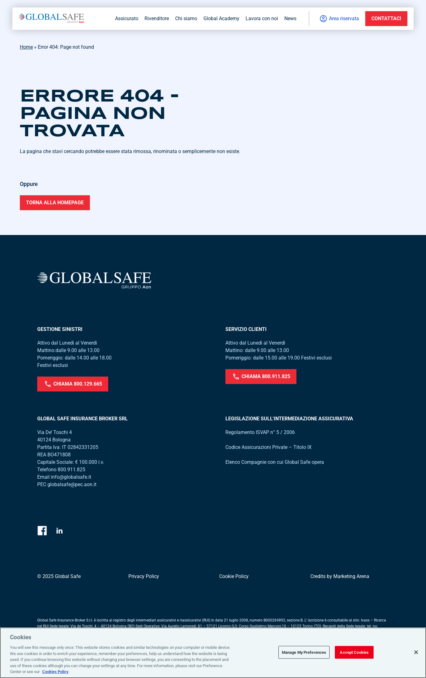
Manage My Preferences (304, 652)
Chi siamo (186, 18)
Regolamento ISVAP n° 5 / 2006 (260, 432)
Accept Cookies (354, 652)
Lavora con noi (262, 18)
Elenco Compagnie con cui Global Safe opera (274, 462)
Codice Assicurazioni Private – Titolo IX (268, 447)
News (290, 18)
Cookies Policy (55, 671)
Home (26, 47)
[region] (213, 652)
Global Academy (221, 18)
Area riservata (339, 18)
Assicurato (126, 18)
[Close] (416, 652)
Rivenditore (156, 18)
